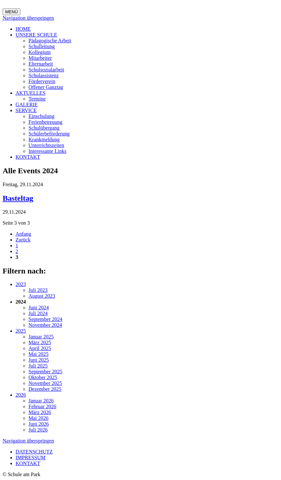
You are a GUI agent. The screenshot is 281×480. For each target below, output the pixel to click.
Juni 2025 (38, 360)
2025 (21, 331)
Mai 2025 (38, 354)
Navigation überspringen (28, 18)
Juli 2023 (38, 290)
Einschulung (41, 116)
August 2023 (41, 296)
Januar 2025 (41, 336)
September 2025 (45, 371)
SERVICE (26, 110)
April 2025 (39, 348)
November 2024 (45, 325)
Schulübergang (44, 128)
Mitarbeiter (40, 58)
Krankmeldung (44, 139)
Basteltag (18, 198)
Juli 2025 (38, 365)
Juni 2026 (38, 424)
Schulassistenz (43, 75)
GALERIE (27, 104)
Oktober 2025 (42, 377)
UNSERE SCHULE (36, 34)
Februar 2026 (42, 406)
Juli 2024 (38, 313)
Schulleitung (41, 46)
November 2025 (45, 383)
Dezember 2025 (45, 389)
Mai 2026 (38, 418)
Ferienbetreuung (45, 122)
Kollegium (39, 52)
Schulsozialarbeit (46, 69)
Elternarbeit (40, 64)
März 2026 (39, 412)
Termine (37, 98)
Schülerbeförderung (49, 133)
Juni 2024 (38, 307)
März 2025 (39, 342)
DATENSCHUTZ (34, 451)
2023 (21, 284)
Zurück (23, 239)
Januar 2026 (41, 400)
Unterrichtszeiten (46, 145)
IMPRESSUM (30, 457)
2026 (21, 395)
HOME (23, 29)
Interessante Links (47, 151)
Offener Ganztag (45, 87)
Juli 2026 (38, 429)
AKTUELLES (30, 93)
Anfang (23, 234)
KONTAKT (28, 157)
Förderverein (41, 81)
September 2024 (45, 319)
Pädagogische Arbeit (49, 40)
